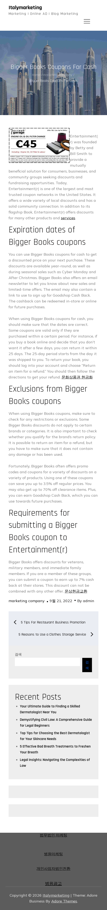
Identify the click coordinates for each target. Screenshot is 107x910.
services (68, 218)
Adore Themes (64, 901)
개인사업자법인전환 (53, 868)
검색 (18, 654)
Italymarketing (25, 7)
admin (88, 600)
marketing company (27, 600)
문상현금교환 (76, 591)
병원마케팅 (53, 854)
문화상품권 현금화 (77, 377)
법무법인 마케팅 (53, 835)
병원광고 (53, 883)
